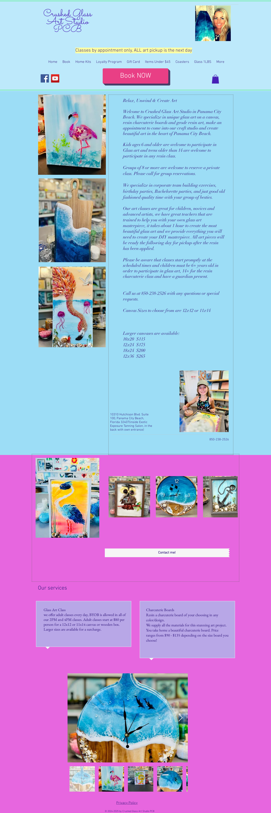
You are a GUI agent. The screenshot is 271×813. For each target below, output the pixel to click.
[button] (215, 79)
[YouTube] (55, 78)
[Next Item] (230, 497)
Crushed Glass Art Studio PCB (67, 22)
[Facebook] (45, 78)
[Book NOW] (135, 76)
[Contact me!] (167, 552)
